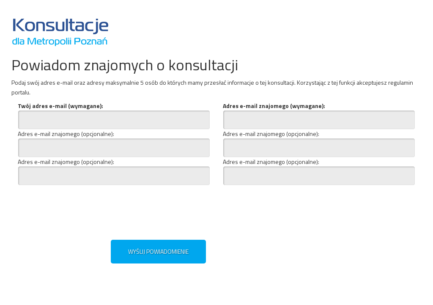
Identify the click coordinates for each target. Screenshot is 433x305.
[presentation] (146, 210)
